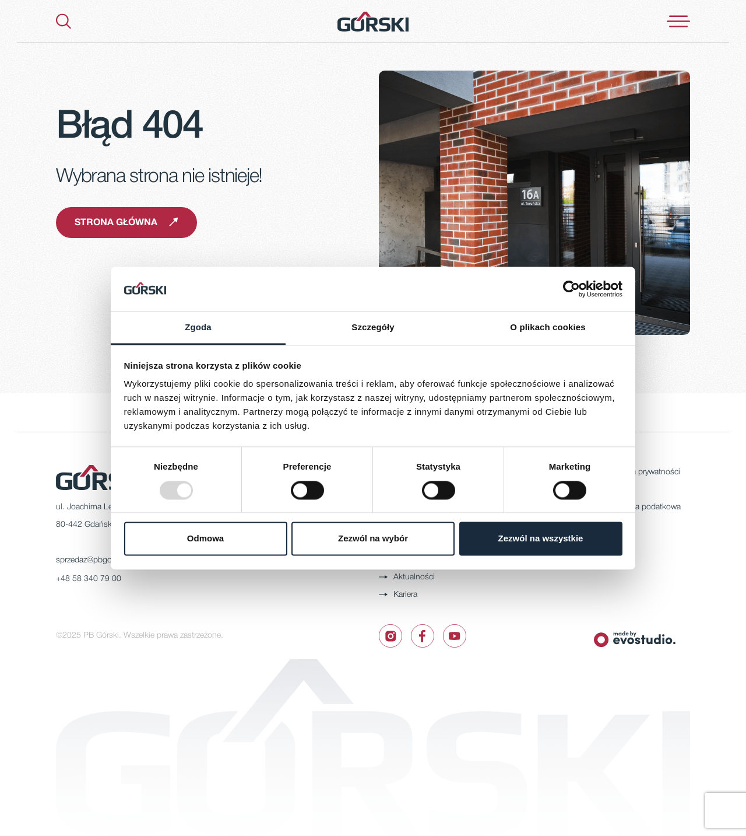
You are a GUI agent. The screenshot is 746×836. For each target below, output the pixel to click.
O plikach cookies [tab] (547, 328)
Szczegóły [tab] (372, 328)
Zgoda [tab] (198, 328)
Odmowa (205, 539)
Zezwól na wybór (373, 539)
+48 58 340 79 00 (88, 579)
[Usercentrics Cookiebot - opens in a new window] (571, 289)
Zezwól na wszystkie (540, 539)
